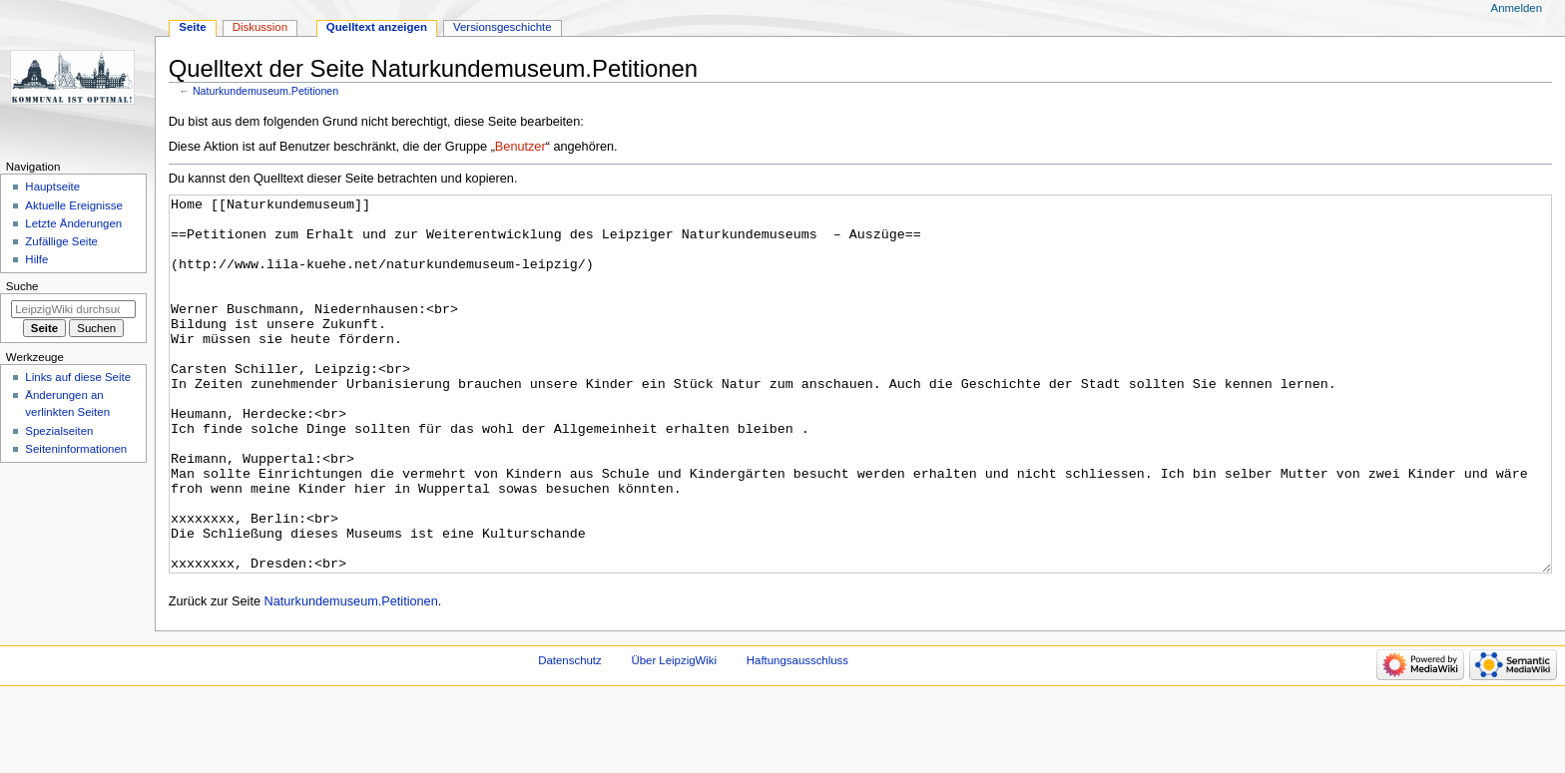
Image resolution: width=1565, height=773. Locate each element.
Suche (22, 286)
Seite (192, 27)
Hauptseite (52, 187)
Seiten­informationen (76, 449)
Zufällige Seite (61, 241)
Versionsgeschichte (502, 27)
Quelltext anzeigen (376, 27)
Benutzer (520, 147)
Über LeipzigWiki (674, 735)
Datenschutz (570, 735)
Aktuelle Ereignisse (73, 205)
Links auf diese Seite (78, 377)
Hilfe (36, 259)
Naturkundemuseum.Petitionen (265, 91)
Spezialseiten (59, 431)
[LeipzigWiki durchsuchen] (73, 309)
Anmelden (1517, 8)
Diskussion (260, 27)
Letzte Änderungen (73, 223)
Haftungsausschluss (797, 735)
